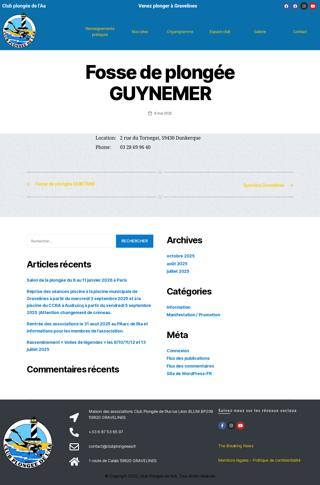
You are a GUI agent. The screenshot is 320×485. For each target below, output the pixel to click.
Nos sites (140, 31)
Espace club (220, 31)
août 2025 (178, 263)
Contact (300, 31)
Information (179, 306)
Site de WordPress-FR (191, 373)
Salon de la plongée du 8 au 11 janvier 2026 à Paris (83, 279)
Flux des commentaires (192, 365)
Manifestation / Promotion (195, 314)
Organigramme (180, 31)
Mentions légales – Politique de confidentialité (259, 459)
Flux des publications (190, 357)
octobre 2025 (182, 255)
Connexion (178, 350)
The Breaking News (235, 445)
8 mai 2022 (163, 113)
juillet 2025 (179, 270)
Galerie (260, 31)
